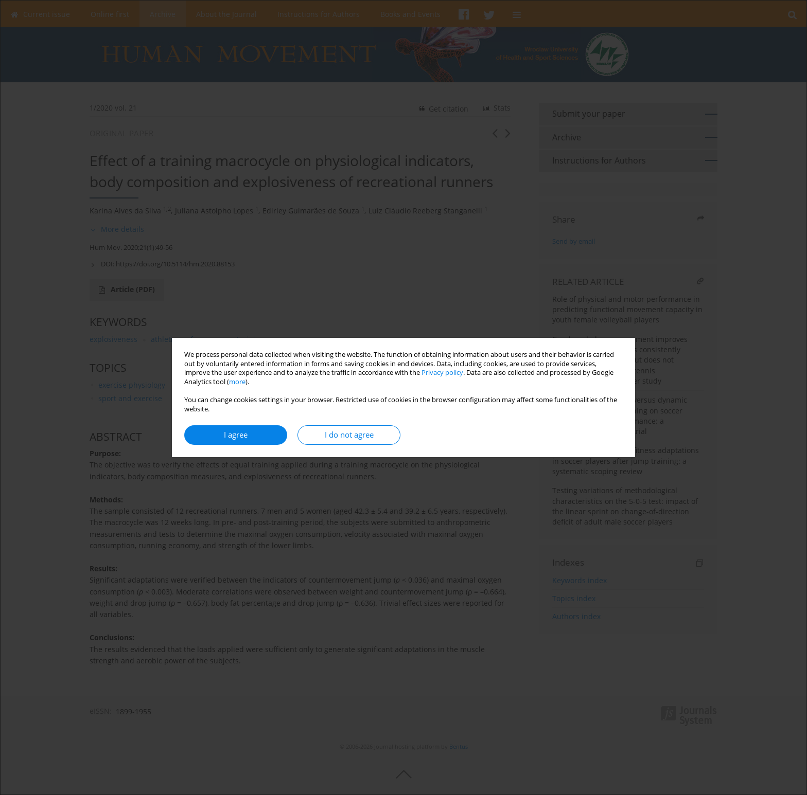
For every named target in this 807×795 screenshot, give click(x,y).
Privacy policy (442, 372)
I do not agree (349, 434)
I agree (236, 434)
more (237, 381)
